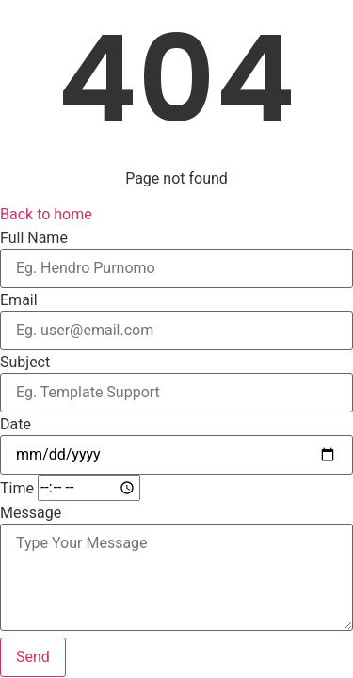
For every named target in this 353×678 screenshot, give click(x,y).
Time (17, 488)
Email (19, 300)
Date (15, 424)
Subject (25, 362)
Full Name (34, 238)
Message (30, 513)
